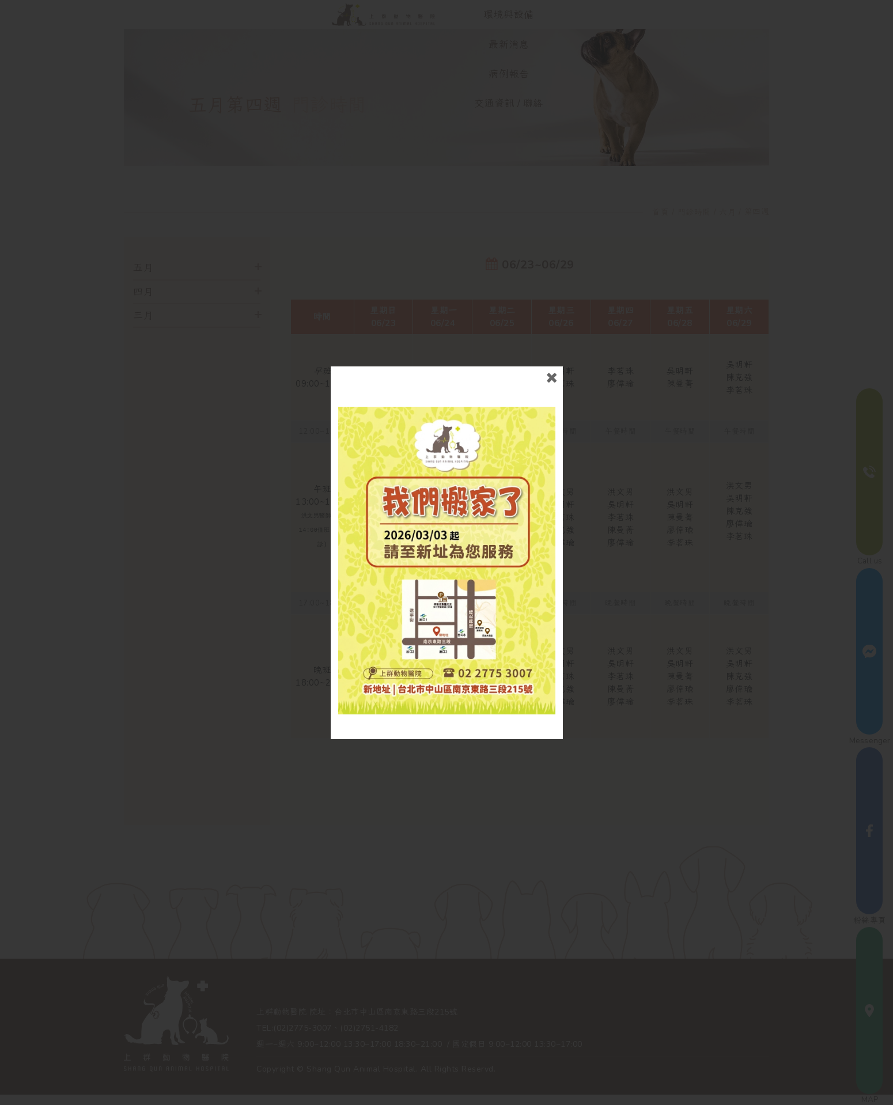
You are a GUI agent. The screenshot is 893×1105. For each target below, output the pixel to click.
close (551, 377)
